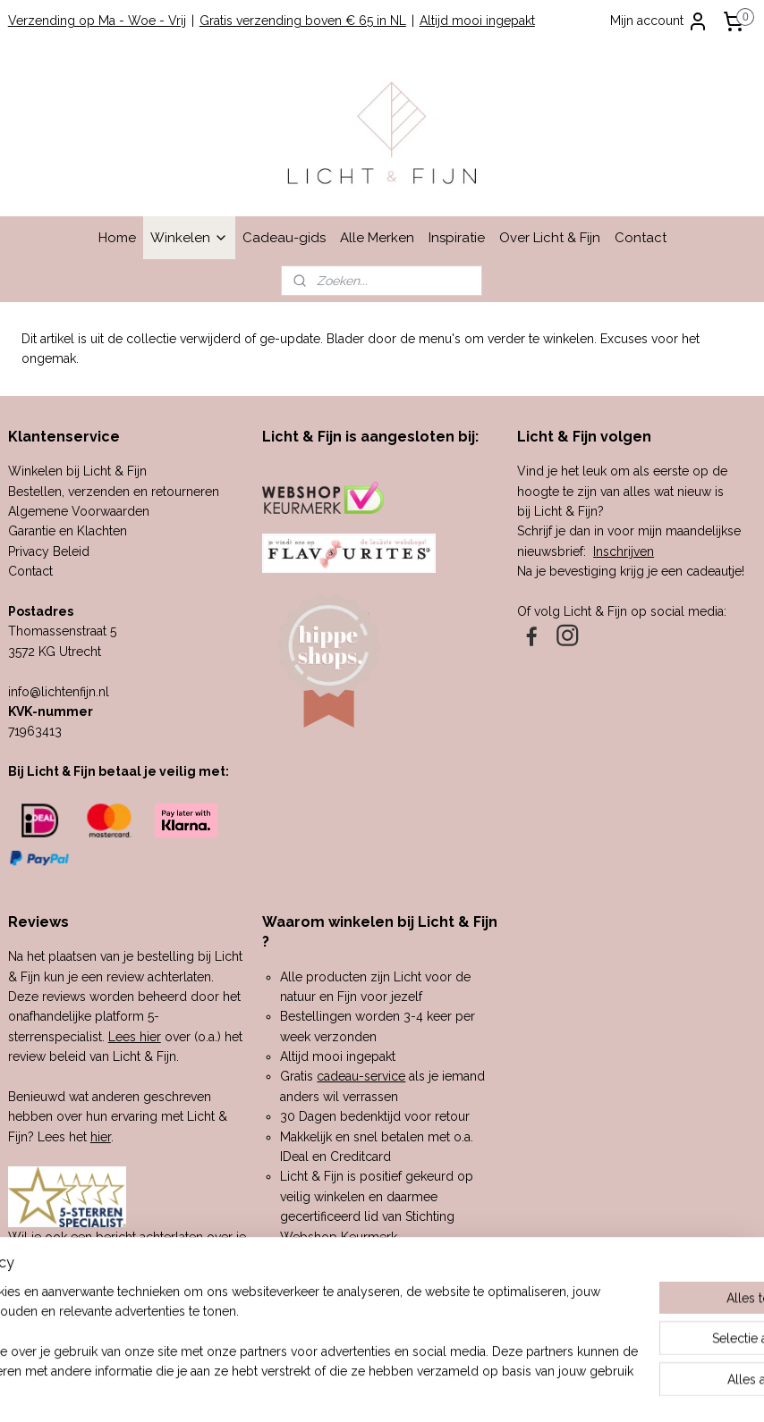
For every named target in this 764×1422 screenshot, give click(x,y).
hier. (94, 1276)
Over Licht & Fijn (549, 238)
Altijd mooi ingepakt (477, 20)
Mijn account (659, 21)
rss (356, 1389)
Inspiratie (457, 238)
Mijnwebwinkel (570, 1389)
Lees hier (134, 1037)
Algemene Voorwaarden (78, 511)
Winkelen (189, 238)
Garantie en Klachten (67, 531)
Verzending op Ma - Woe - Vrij (97, 20)
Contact (640, 238)
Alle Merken (377, 238)
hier (100, 1137)
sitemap (323, 1389)
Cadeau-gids (284, 238)
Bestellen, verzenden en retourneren (113, 491)
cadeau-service (361, 1076)
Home (117, 238)
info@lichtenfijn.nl (58, 692)
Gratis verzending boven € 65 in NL (302, 20)
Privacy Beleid (48, 551)
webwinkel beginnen (419, 1389)
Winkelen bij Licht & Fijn (77, 471)
